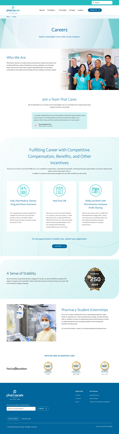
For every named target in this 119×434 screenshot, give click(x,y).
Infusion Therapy (94, 398)
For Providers (63, 10)
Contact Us (78, 398)
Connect (43, 409)
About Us (42, 10)
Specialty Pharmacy (94, 395)
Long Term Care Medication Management (100, 402)
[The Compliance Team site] (17, 368)
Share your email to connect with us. (18, 405)
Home (8, 16)
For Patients (50, 10)
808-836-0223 (26, 419)
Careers (77, 402)
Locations (80, 10)
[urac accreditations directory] (47, 368)
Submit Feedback (13, 418)
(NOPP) (110, 426)
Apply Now (60, 246)
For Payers (72, 10)
